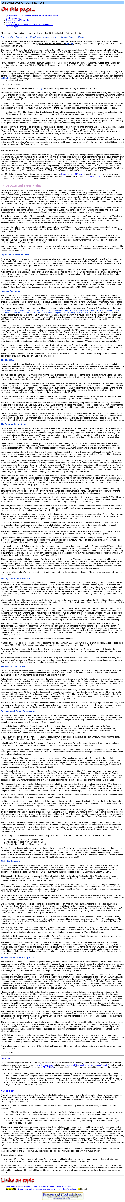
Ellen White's (48, 1067)
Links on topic (12, 27)
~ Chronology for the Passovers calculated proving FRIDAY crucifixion (46, 1189)
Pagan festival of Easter (71, 174)
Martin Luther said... (14, 18)
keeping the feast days (43, 1065)
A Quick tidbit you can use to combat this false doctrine (29, 25)
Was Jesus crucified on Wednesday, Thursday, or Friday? (40, 1187)
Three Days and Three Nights (18, 20)
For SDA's (10, 22)
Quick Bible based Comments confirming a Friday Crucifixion (32, 16)
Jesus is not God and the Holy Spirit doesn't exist (85, 1065)
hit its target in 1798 (92, 176)
